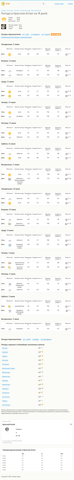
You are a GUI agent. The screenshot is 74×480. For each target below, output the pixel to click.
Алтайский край (25, 10)
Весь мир (10, 10)
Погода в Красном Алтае (8, 410)
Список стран (59, 4)
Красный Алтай (36, 10)
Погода (3, 10)
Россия (16, 10)
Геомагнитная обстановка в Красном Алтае (16, 37)
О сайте (70, 4)
